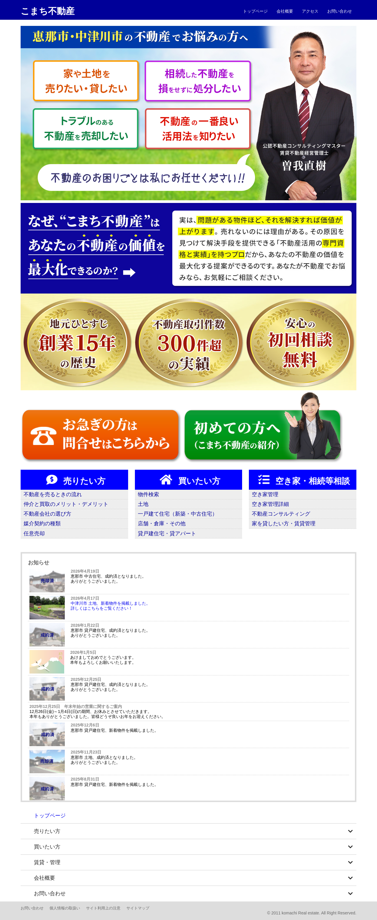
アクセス (310, 11)
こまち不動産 (48, 11)
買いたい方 (188, 479)
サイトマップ (137, 908)
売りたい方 (74, 479)
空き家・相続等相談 (302, 479)
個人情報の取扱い (64, 908)
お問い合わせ (339, 11)
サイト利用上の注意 (103, 908)
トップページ (255, 11)
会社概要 (285, 11)
